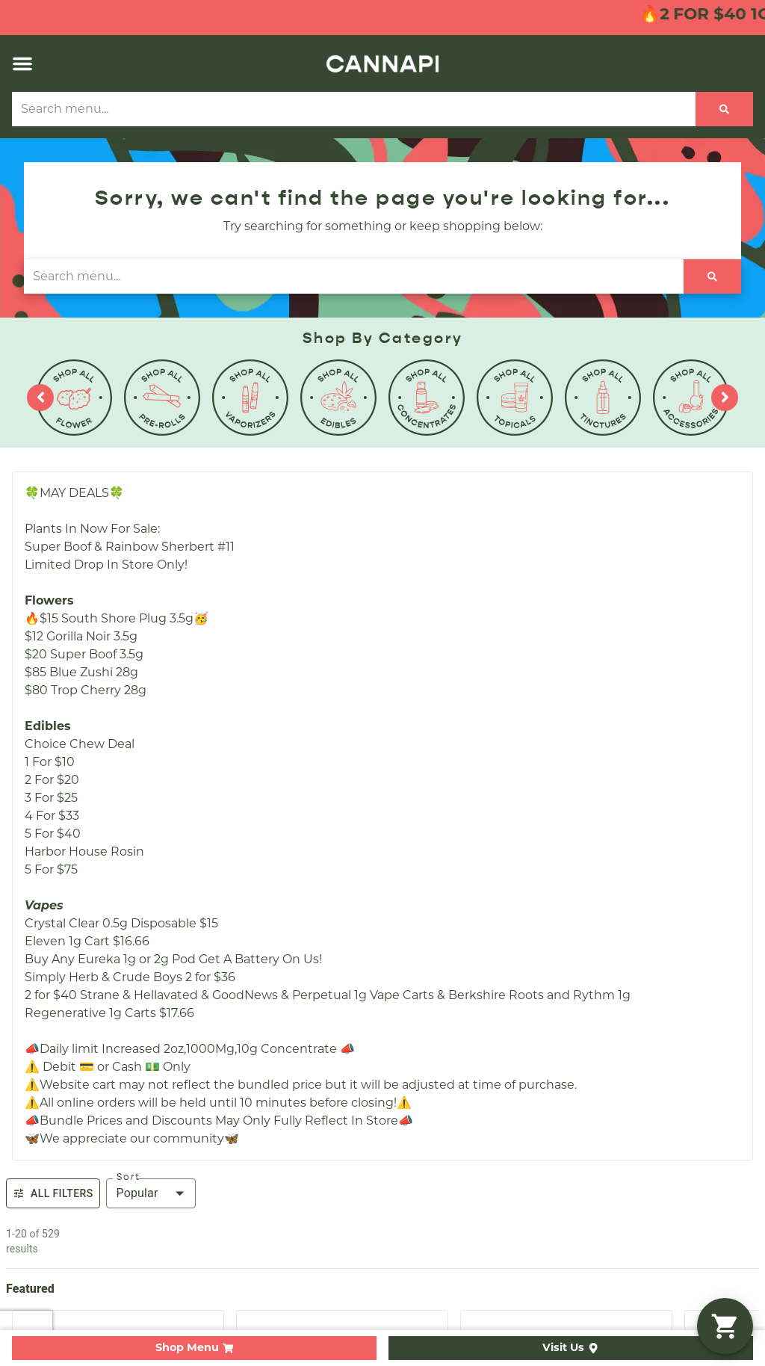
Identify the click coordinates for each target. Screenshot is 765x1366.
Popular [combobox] (137, 1193)
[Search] (724, 109)
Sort (128, 1177)
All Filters (53, 1193)
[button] (22, 63)
